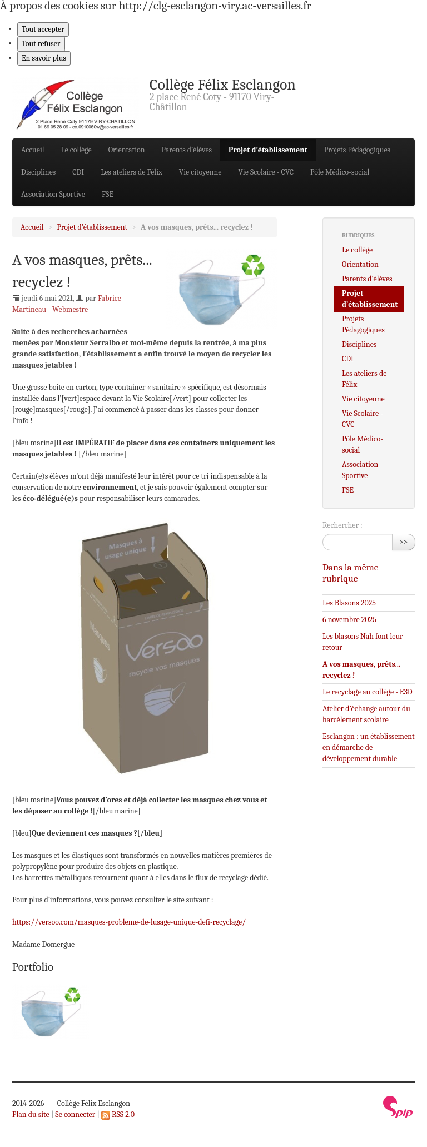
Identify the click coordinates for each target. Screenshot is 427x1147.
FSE (107, 194)
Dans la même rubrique (350, 573)
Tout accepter (43, 29)
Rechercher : (342, 525)
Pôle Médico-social (339, 172)
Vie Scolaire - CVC (266, 172)
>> (403, 542)
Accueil (32, 150)
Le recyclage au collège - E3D (367, 692)
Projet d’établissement (268, 150)
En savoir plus (44, 58)
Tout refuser (41, 43)
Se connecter (75, 1114)
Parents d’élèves (187, 150)
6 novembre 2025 (349, 619)
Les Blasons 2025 (349, 603)
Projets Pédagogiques (357, 150)
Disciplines (38, 172)
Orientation (126, 150)
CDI (78, 172)
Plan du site (30, 1114)
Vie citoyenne (200, 172)
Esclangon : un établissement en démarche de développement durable (368, 747)
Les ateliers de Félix (131, 172)
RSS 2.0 (118, 1114)
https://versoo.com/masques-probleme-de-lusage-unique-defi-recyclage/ (129, 922)
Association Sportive (53, 194)
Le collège (76, 150)
